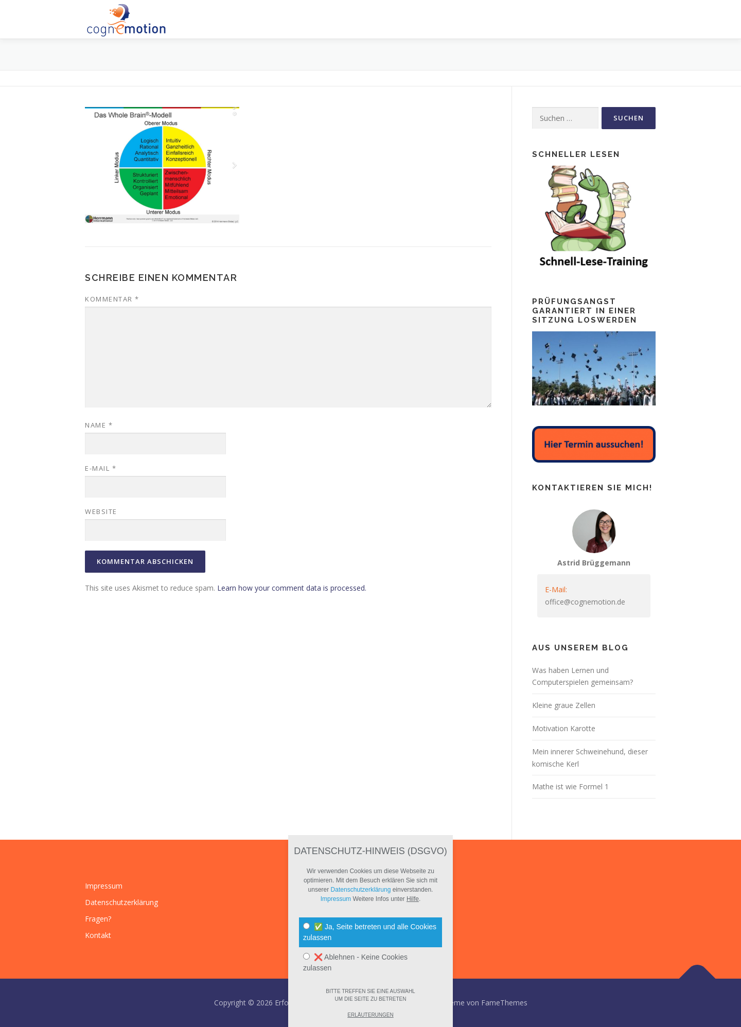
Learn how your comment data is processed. (291, 588)
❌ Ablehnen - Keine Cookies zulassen (355, 962)
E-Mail (100, 468)
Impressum (103, 886)
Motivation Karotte (563, 728)
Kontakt (98, 935)
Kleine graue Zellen (563, 705)
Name (99, 425)
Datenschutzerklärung (121, 902)
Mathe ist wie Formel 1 (570, 786)
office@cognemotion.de (585, 602)
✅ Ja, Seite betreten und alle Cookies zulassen (369, 932)
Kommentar (112, 299)
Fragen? (98, 919)
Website (101, 511)
